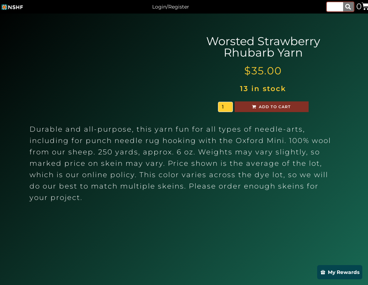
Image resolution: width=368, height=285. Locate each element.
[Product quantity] (225, 107)
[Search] (348, 6)
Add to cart (275, 106)
